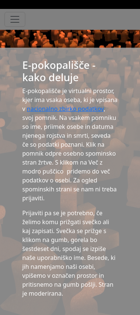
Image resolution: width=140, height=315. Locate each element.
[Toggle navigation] (14, 19)
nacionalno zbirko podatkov (65, 109)
